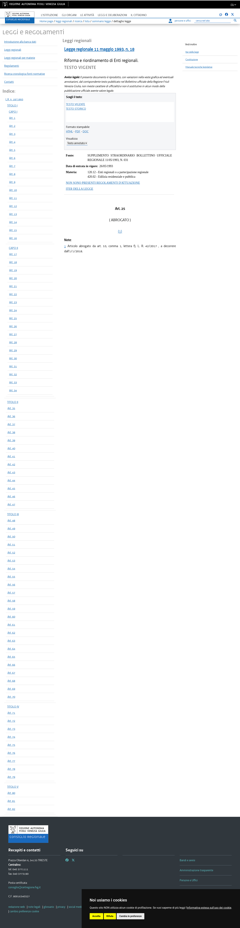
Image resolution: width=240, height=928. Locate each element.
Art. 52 (11, 552)
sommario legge (101, 21)
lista (87, 21)
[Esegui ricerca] (235, 20)
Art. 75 (11, 745)
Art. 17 (13, 254)
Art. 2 (12, 126)
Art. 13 (13, 214)
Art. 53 (11, 560)
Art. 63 (11, 640)
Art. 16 (13, 238)
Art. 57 (11, 592)
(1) (120, 231)
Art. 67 (11, 673)
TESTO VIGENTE (75, 104)
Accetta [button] (96, 916)
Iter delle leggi (192, 52)
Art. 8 (12, 174)
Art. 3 (12, 134)
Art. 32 (13, 374)
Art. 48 (11, 520)
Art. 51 (11, 544)
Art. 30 (13, 358)
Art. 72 (11, 721)
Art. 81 (11, 801)
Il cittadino (139, 15)
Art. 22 (13, 294)
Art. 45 (11, 488)
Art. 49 (11, 528)
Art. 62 (11, 632)
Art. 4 (12, 142)
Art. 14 (13, 222)
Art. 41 (11, 456)
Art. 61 (11, 624)
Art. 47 (11, 504)
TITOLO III (13, 514)
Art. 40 (11, 448)
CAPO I (13, 112)
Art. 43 (11, 472)
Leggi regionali (12, 50)
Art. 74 (11, 737)
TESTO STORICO (76, 109)
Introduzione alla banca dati (20, 42)
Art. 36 (11, 416)
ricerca (78, 21)
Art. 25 (13, 318)
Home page (46, 21)
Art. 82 (11, 809)
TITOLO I (12, 105)
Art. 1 (12, 118)
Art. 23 (13, 302)
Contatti (9, 82)
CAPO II (13, 248)
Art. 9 (12, 182)
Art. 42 (11, 464)
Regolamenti (11, 66)
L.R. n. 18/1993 (14, 99)
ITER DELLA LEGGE (79, 189)
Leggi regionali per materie (19, 58)
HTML (69, 131)
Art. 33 (13, 382)
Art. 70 (11, 697)
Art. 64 (11, 649)
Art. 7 (12, 166)
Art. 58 (11, 600)
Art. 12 (13, 206)
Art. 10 (13, 190)
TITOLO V (12, 787)
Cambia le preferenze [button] (130, 916)
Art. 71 (11, 713)
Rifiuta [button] (109, 916)
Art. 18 (13, 262)
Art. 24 (13, 310)
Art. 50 (11, 536)
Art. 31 (13, 366)
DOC (85, 131)
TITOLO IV (13, 706)
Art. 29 (13, 350)
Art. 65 (11, 657)
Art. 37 (11, 424)
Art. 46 (11, 496)
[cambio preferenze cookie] (24, 911)
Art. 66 (11, 665)
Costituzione (192, 59)
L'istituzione (49, 15)
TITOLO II (12, 402)
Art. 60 (11, 616)
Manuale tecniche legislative (199, 67)
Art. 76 (11, 753)
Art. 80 (11, 793)
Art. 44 (11, 480)
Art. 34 (13, 390)
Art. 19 (13, 270)
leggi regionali (64, 21)
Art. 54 (11, 568)
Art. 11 (13, 198)
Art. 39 (11, 440)
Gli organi (69, 15)
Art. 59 (11, 608)
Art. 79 (11, 777)
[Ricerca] (212, 21)
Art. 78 (11, 769)
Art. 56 (11, 584)
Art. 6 (12, 158)
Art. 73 (11, 729)
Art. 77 (11, 761)
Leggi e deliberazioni (112, 15)
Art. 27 (13, 334)
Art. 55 (11, 576)
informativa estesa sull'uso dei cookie (209, 907)
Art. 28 (13, 342)
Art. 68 (11, 681)
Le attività (87, 15)
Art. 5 (12, 150)
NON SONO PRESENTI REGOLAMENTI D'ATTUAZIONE (103, 182)
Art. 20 (13, 278)
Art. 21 (13, 286)
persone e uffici (180, 20)
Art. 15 (13, 230)
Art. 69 (11, 689)
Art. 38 (11, 432)
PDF (77, 131)
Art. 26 (13, 326)
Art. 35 (11, 408)
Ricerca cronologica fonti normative (24, 74)
